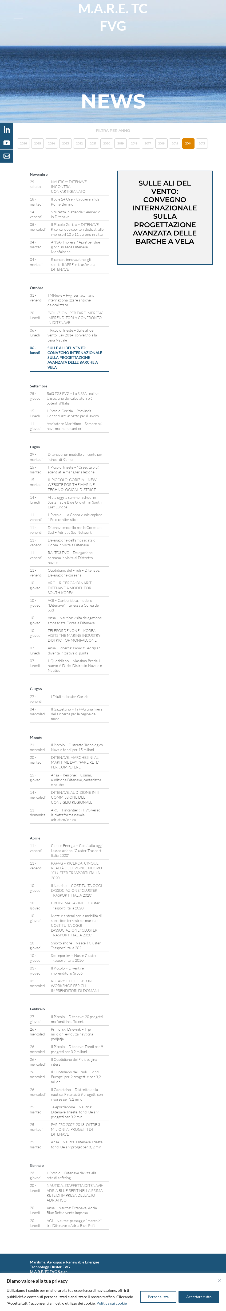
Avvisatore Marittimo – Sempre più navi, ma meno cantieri (74, 426)
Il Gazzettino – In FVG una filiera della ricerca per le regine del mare (76, 714)
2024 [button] (51, 143)
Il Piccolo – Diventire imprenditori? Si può (67, 970)
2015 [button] (175, 143)
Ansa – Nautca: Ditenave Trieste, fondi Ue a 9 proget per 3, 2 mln (77, 1144)
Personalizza (158, 1296)
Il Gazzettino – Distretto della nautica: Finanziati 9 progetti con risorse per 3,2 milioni (77, 1094)
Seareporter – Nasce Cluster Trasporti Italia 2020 (74, 958)
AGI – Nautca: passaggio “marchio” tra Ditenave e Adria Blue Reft (74, 1223)
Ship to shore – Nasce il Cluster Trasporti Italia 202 (76, 945)
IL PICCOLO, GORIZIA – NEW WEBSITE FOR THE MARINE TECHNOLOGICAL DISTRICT (72, 484)
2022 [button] (79, 143)
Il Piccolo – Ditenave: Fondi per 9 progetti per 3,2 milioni (77, 1049)
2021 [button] (93, 143)
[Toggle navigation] (18, 16)
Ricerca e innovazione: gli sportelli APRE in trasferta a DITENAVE (73, 264)
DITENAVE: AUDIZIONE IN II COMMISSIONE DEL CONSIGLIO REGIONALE (75, 797)
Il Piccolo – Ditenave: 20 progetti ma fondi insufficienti (77, 1019)
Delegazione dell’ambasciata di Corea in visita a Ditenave (72, 542)
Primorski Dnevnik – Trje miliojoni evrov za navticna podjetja (72, 1034)
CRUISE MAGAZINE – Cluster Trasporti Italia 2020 (75, 905)
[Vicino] (219, 1280)
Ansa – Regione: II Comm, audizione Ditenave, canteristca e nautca (76, 780)
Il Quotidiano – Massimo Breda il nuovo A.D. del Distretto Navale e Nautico (75, 665)
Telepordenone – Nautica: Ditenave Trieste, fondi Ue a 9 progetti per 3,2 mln (74, 1112)
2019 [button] (120, 143)
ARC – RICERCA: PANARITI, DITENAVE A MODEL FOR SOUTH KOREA (70, 587)
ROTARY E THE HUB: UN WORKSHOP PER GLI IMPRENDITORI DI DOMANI (75, 986)
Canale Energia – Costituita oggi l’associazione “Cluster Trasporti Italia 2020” (76, 850)
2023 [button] (65, 143)
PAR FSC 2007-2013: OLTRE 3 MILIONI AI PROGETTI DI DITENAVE (75, 1129)
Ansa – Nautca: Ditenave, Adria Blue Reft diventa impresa (72, 1210)
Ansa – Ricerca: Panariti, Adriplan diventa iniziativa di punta (74, 650)
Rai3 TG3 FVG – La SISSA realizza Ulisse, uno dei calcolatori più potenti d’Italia (73, 398)
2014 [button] (188, 143)
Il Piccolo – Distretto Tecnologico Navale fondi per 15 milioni (77, 747)
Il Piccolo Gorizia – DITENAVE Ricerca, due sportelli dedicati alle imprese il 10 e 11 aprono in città (77, 229)
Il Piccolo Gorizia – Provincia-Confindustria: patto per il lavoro (73, 413)
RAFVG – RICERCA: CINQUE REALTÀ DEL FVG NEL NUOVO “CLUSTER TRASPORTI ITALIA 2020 (76, 870)
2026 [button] (23, 143)
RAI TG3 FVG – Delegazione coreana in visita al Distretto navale (70, 557)
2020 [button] (106, 143)
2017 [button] (148, 143)
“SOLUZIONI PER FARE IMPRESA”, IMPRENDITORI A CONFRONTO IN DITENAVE (75, 318)
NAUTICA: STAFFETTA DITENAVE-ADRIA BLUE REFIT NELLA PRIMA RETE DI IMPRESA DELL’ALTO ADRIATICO (75, 1192)
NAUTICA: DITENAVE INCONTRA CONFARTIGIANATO (69, 186)
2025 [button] (37, 143)
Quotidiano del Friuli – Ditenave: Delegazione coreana (74, 572)
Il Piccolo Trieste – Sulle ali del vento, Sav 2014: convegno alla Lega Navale (72, 335)
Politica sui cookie (112, 1303)
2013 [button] (202, 143)
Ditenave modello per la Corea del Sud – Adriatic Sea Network (75, 530)
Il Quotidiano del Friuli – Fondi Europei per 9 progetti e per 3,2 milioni (76, 1077)
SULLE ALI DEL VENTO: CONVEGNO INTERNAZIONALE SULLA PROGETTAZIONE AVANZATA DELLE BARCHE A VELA (74, 358)
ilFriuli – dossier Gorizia (70, 696)
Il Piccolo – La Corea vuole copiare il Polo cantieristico (75, 517)
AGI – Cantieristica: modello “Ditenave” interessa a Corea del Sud (74, 605)
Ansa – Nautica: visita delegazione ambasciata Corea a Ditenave (75, 620)
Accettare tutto (199, 1296)
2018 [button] (134, 143)
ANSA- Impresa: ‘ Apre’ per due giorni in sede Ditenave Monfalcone (75, 247)
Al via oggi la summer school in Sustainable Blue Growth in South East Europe (75, 502)
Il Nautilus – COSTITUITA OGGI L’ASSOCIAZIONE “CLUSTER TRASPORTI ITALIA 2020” (76, 890)
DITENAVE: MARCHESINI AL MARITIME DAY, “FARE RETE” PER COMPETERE (75, 762)
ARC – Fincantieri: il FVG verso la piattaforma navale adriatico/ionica (75, 815)
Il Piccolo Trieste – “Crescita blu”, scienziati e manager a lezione (73, 469)
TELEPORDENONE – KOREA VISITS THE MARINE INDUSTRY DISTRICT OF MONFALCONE (74, 635)
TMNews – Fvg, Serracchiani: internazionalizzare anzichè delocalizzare (70, 300)
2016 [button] (161, 143)
